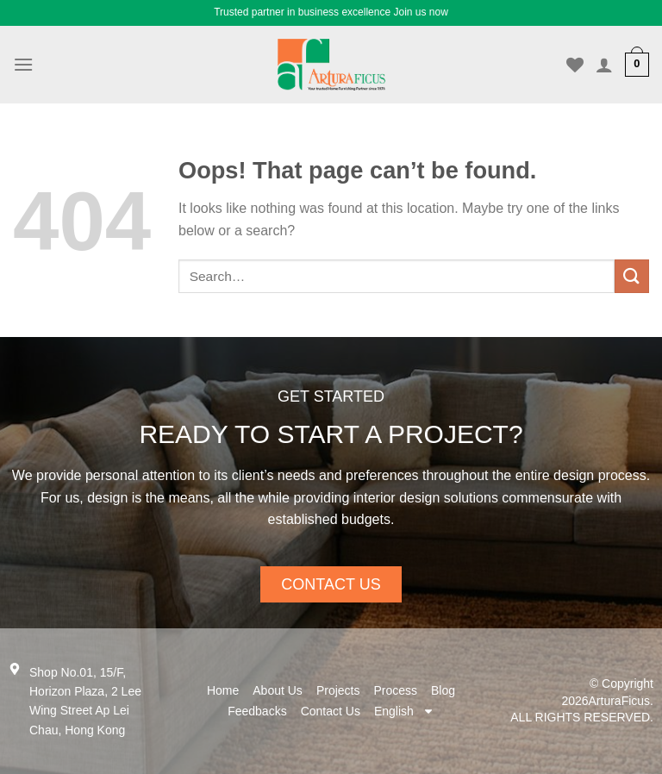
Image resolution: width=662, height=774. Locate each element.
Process (395, 690)
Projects (338, 690)
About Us (278, 690)
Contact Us (330, 711)
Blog (443, 690)
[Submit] (632, 276)
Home (223, 690)
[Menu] (23, 64)
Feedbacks (257, 711)
